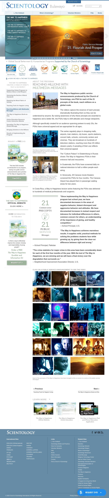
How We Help (11, 74)
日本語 (8, 455)
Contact (53, 459)
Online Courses (55, 455)
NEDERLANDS (11, 461)
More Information (56, 457)
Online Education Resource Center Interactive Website (16, 120)
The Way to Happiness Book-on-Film (17, 115)
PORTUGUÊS (30, 458)
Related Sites (73, 2)
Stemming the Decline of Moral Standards (17, 96)
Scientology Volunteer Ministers (86, 461)
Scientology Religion (83, 448)
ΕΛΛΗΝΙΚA (30, 454)
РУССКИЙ (10, 457)
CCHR (84, 69)
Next (74, 58)
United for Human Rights (85, 483)
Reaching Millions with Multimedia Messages (18, 110)
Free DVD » (17, 178)
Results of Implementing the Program (16, 134)
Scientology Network (83, 446)
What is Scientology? (47, 13)
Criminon (44, 69)
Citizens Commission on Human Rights (89, 487)
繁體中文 (9, 459)
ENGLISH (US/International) (14, 443)
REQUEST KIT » (16, 263)
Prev (34, 58)
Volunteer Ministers (74, 13)
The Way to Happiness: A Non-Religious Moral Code (17, 26)
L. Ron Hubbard (19, 13)
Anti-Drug (64, 69)
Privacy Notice (74, 495)
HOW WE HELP (14, 78)
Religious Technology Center (86, 457)
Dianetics (80, 444)
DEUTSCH (10, 463)
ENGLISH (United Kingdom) (14, 445)
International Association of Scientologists (85, 464)
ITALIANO (29, 456)
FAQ (92, 13)
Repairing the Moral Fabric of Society (16, 101)
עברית (9, 452)
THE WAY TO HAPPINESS (29, 78)
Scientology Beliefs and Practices (60, 444)
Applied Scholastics (33, 69)
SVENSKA (29, 447)
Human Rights (74, 69)
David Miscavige (82, 455)
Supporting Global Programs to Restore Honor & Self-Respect (17, 91)
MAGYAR (29, 443)
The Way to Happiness (22, 69)
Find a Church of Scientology (59, 461)
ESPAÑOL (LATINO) (32, 450)
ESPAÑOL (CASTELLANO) (34, 452)
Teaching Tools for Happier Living (18, 105)
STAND (80, 470)
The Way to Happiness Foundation (15, 38)
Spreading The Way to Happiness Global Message (17, 125)
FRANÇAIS (10, 450)
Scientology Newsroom (84, 452)
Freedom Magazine (97, 73)
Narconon (55, 69)
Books (100, 13)
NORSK (29, 445)
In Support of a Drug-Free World (87, 481)
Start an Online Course (84, 459)
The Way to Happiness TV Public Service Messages (16, 32)
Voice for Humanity (56, 446)
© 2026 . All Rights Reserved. (24, 495)
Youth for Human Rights (84, 485)
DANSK (9, 447)
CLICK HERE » (16, 206)
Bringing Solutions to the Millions (18, 130)
